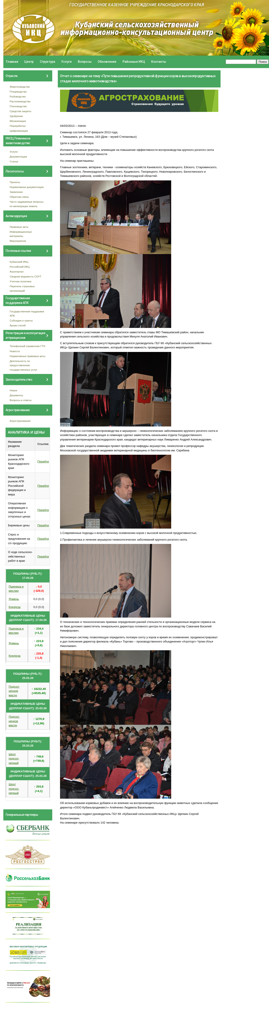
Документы (16, 395)
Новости (15, 351)
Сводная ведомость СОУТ (25, 276)
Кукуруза (14, 607)
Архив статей (18, 325)
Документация (18, 156)
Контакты (158, 61)
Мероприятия (18, 240)
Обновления (107, 61)
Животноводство (20, 86)
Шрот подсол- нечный (14, 759)
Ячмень (14, 599)
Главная (12, 61)
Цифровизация (19, 130)
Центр (29, 61)
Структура (47, 61)
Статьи (14, 161)
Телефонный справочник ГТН (27, 346)
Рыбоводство (18, 96)
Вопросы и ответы (21, 400)
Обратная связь (19, 196)
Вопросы (85, 61)
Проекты (15, 182)
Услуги (66, 61)
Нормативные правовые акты (27, 356)
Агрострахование (20, 420)
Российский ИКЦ (20, 266)
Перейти (43, 461)
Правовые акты (19, 226)
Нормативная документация (27, 187)
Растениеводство (20, 101)
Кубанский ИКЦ (19, 261)
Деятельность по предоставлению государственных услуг (23, 365)
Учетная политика (20, 281)
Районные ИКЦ (133, 61)
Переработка (18, 125)
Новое (13, 390)
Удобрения (16, 116)
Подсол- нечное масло (14, 691)
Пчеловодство (18, 106)
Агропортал (17, 271)
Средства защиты (20, 111)
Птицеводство (18, 91)
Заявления (16, 191)
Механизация (18, 120)
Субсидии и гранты (21, 320)
